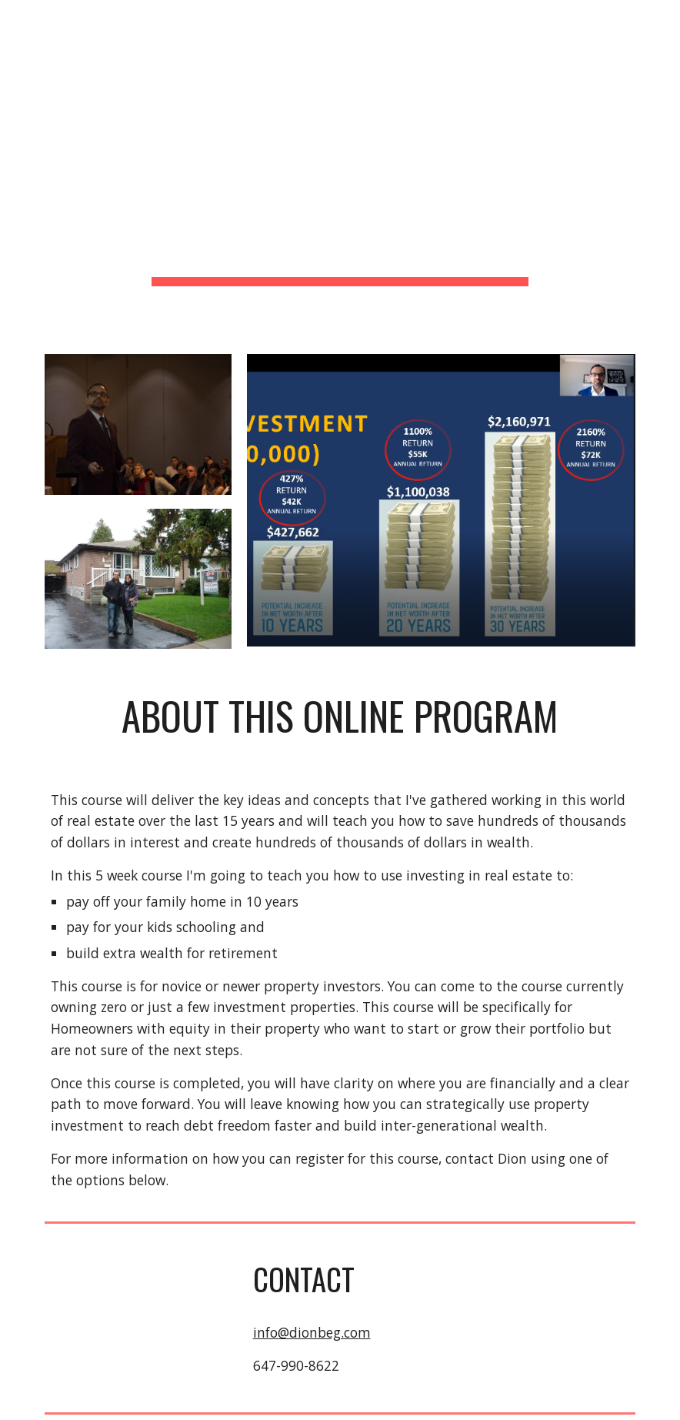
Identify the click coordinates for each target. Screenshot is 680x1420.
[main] (340, 167)
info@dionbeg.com (312, 1332)
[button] (661, 21)
